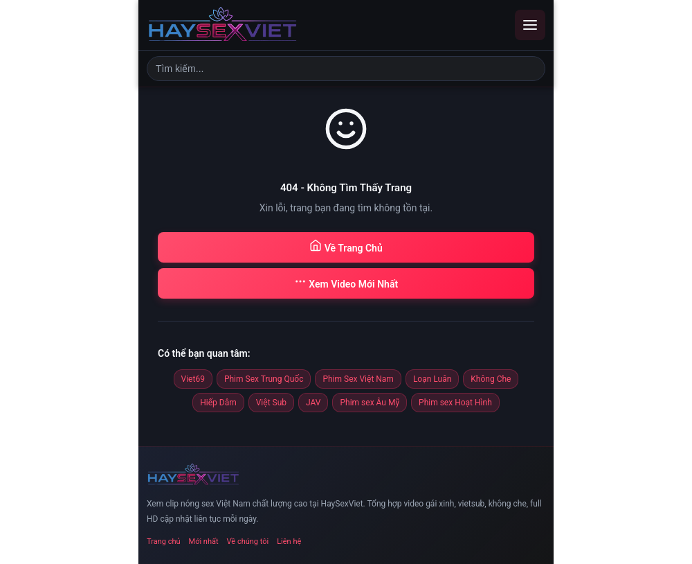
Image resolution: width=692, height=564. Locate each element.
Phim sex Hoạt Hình (455, 402)
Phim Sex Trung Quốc (264, 379)
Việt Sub (271, 402)
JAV (313, 402)
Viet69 (193, 379)
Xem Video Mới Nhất (346, 282)
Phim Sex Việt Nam (357, 379)
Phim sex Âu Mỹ (369, 402)
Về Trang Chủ (345, 246)
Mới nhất (204, 541)
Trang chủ (164, 541)
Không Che (491, 379)
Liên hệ (289, 541)
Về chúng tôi (248, 541)
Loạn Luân (432, 379)
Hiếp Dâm (218, 402)
